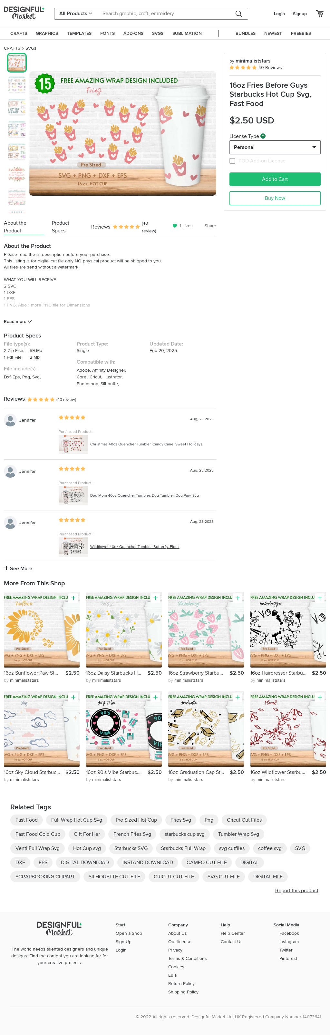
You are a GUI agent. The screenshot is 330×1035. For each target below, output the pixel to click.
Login (279, 13)
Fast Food (26, 820)
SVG (300, 848)
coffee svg (270, 848)
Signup (300, 13)
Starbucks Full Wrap (183, 848)
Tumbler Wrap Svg (238, 834)
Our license (179, 941)
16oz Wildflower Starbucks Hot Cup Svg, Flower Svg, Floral (281, 772)
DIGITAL (249, 862)
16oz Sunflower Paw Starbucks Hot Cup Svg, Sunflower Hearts (34, 673)
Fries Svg (180, 820)
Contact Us (232, 941)
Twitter (286, 950)
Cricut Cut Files (244, 820)
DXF (20, 862)
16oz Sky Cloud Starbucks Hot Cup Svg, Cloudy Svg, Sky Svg (34, 772)
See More (18, 568)
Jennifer (27, 420)
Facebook (289, 933)
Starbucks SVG (131, 848)
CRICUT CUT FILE (174, 877)
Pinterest (288, 958)
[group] (122, 133)
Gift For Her (87, 834)
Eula (172, 975)
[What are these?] (263, 136)
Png (209, 820)
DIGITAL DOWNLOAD (85, 862)
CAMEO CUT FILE (207, 862)
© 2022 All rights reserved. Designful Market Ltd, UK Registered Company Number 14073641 (228, 1017)
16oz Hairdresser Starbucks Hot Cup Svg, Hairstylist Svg (281, 673)
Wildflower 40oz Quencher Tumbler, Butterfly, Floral (135, 546)
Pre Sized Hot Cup (136, 820)
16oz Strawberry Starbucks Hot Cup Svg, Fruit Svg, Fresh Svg (199, 673)
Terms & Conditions (187, 958)
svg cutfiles (232, 848)
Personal (244, 147)
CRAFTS (12, 48)
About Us (177, 933)
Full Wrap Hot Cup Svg (76, 820)
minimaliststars (250, 60)
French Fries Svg (132, 834)
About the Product (15, 227)
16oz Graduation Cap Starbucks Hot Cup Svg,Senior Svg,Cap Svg (199, 772)
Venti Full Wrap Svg (37, 848)
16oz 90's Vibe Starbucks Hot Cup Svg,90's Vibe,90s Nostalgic (117, 772)
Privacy (175, 950)
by (21, 680)
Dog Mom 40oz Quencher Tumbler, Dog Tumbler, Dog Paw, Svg (144, 495)
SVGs (30, 48)
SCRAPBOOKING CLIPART (45, 877)
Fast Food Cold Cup (37, 834)
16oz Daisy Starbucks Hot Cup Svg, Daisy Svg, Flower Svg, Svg (117, 673)
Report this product (296, 890)
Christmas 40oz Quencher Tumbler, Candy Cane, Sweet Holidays (146, 444)
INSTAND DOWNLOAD (147, 862)
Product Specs (60, 227)
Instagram (289, 941)
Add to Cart (275, 179)
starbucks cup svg (185, 834)
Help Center (233, 933)
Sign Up (123, 941)
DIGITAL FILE (268, 877)
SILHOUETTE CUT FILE (114, 877)
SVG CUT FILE (224, 877)
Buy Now (275, 198)
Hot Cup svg (87, 848)
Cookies (176, 967)
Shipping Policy (183, 992)
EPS (43, 862)
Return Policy (181, 983)
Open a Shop (129, 933)
